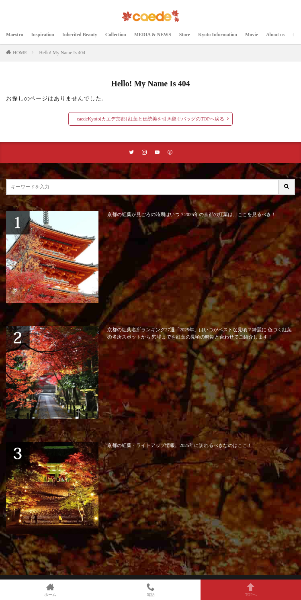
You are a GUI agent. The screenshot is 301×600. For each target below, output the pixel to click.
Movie (251, 34)
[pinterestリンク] (170, 152)
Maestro (14, 34)
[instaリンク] (144, 152)
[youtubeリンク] (157, 152)
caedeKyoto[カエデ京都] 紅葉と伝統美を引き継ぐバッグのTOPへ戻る (150, 119)
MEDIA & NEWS (152, 34)
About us (275, 34)
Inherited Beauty (79, 34)
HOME (20, 52)
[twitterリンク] (131, 152)
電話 (150, 590)
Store (184, 34)
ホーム (50, 590)
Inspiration (42, 34)
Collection (115, 34)
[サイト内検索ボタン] (287, 187)
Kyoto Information (217, 34)
